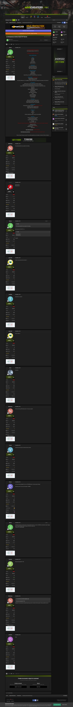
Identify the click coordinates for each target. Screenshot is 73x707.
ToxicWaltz (10, 294)
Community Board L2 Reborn (59, 123)
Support (38, 17)
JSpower (11, 39)
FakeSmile (10, 559)
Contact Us (12, 701)
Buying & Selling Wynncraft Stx (59, 86)
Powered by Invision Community (61, 700)
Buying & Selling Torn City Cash (59, 101)
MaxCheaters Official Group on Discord (28, 30)
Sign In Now (38, 686)
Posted (60, 80)
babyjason (56, 120)
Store (31, 17)
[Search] (56, 20)
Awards (42, 17)
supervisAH (10, 257)
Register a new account (18, 686)
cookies (12, 705)
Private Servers (16, 40)
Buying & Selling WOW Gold (59, 96)
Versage (10, 445)
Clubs (34, 17)
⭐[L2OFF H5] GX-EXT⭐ (58, 79)
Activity (27, 17)
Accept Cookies (57, 704)
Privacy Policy (8, 701)
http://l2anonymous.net (29, 129)
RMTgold (57, 87)
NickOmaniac (10, 143)
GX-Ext (56, 80)
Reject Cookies (64, 704)
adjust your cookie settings (33, 705)
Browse (23, 17)
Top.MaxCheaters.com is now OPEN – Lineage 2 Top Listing (28, 33)
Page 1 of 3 (17, 44)
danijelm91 (10, 634)
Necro (10, 367)
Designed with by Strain (10, 699)
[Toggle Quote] (16, 223)
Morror (56, 129)
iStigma (64, 31)
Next (11, 44)
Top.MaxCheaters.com (47, 17)
